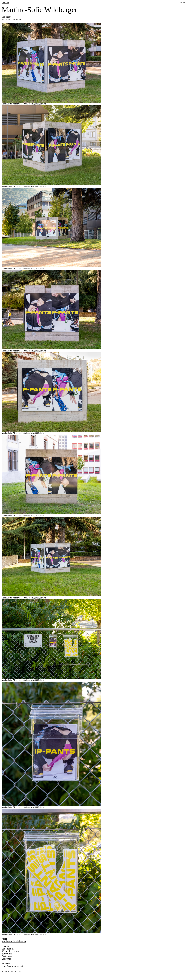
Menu (183, 2)
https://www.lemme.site (13, 966)
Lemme (5, 2)
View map (6, 959)
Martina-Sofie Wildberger (14, 941)
